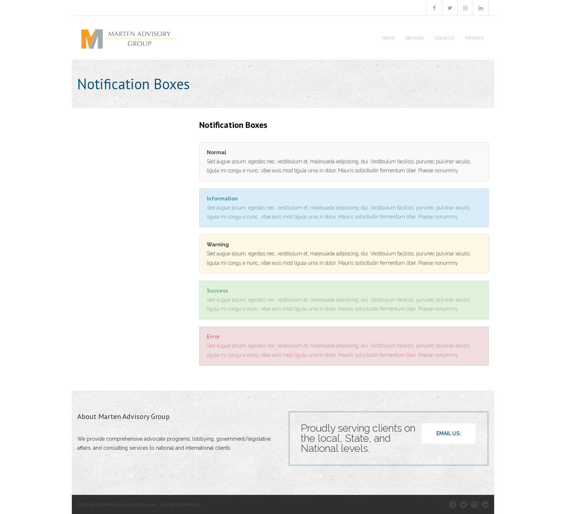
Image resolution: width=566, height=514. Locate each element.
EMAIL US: (448, 433)
